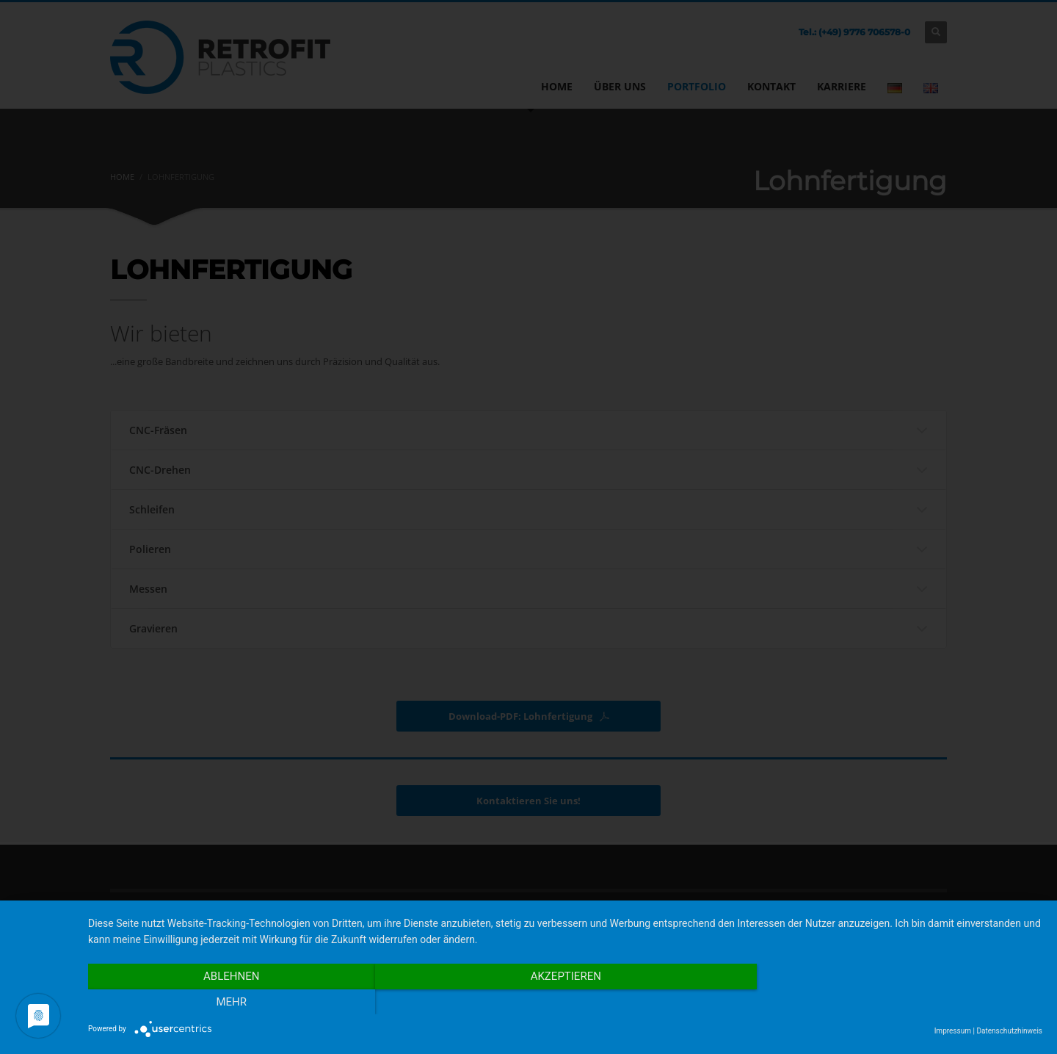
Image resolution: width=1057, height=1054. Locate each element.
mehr (899, 1001)
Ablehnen (231, 1001)
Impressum (952, 1031)
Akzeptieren (565, 1001)
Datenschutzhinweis (1009, 1031)
